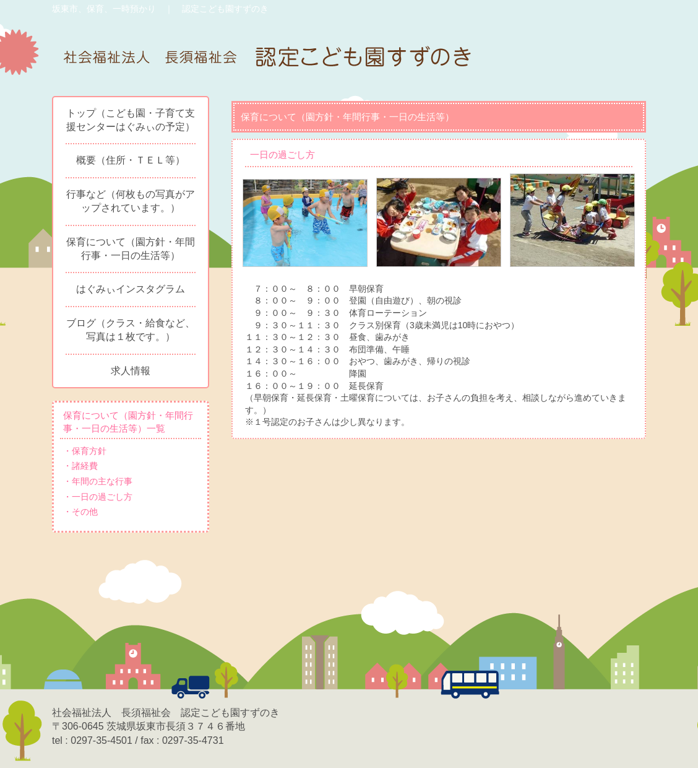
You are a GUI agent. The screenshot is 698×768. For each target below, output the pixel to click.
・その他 (80, 512)
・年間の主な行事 (97, 481)
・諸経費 (80, 466)
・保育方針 (84, 451)
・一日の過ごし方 (97, 497)
